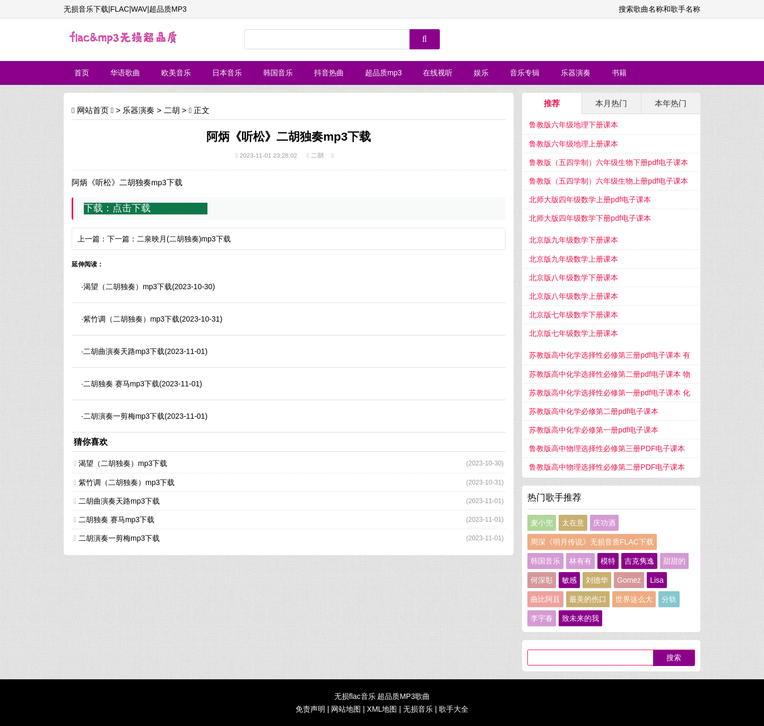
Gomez (629, 580)
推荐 (552, 103)
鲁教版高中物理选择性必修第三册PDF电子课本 (607, 448)
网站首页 (93, 110)
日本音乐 (227, 72)
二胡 (172, 110)
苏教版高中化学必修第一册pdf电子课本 (593, 430)
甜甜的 (674, 561)
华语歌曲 (125, 72)
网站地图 (346, 709)
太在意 (573, 522)
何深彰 (542, 580)
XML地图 (382, 709)
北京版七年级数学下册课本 (573, 314)
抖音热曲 (329, 72)
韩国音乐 (278, 72)
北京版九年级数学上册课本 (573, 259)
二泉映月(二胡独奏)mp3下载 (184, 239)
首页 (81, 72)
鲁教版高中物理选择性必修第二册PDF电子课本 (607, 467)
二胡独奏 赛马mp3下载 (121, 383)
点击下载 (131, 208)
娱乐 (481, 72)
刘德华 (597, 580)
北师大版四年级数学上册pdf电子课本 (589, 199)
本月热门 (611, 103)
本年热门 (671, 103)
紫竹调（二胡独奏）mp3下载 (131, 319)
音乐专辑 (525, 72)
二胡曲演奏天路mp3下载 (123, 351)
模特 (608, 561)
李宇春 (542, 618)
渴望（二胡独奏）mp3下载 (127, 286)
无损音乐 (418, 709)
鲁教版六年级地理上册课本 (573, 144)
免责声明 (310, 709)
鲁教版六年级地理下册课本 (573, 124)
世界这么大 (634, 599)
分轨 (669, 599)
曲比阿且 (545, 599)
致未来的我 (580, 618)
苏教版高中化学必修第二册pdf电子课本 (593, 411)
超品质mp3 (383, 72)
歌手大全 (453, 709)
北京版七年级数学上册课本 (573, 333)
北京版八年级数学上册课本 (573, 296)
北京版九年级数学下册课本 (573, 240)
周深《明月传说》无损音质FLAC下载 (592, 542)
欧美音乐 (176, 72)
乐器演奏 (576, 72)
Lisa (657, 580)
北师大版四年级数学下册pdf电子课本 (589, 218)
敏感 (569, 580)
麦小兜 (542, 522)
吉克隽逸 (639, 561)
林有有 (580, 561)
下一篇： (122, 239)
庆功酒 (604, 522)
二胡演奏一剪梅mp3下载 (123, 416)
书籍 (619, 72)
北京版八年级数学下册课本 (573, 277)
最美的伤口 (587, 599)
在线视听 (438, 72)
